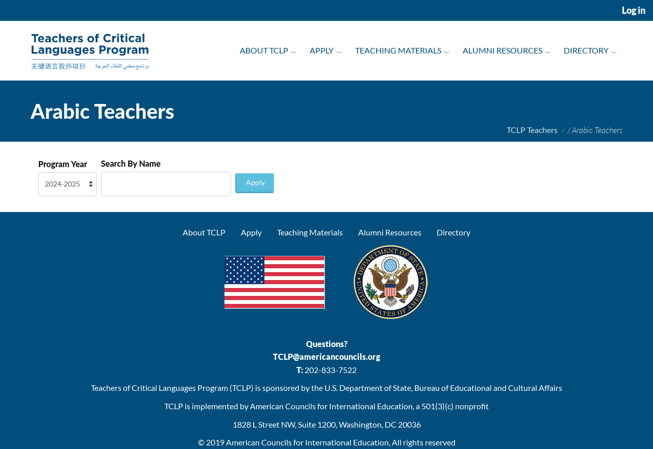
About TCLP (264, 50)
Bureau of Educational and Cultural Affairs (488, 387)
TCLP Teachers (532, 130)
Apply (322, 50)
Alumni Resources (502, 50)
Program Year (62, 164)
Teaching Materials (398, 50)
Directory (586, 50)
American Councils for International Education (307, 442)
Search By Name (131, 163)
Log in (633, 10)
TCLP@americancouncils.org (326, 356)
